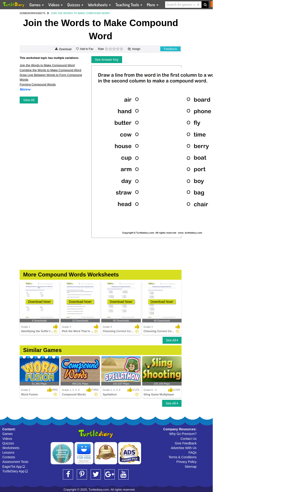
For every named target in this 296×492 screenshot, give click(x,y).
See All (172, 340)
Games (7, 434)
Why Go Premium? (183, 434)
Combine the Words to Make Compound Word (50, 70)
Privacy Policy (186, 462)
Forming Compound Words (38, 84)
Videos (7, 438)
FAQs (192, 452)
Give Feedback (186, 443)
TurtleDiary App (15, 471)
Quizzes (8, 443)
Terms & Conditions (183, 457)
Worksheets (10, 448)
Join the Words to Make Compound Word (47, 65)
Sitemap (191, 466)
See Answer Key (107, 59)
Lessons (8, 452)
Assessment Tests (15, 462)
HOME (23, 13)
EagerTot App (13, 466)
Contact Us (189, 438)
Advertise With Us (184, 448)
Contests (8, 457)
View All (28, 100)
